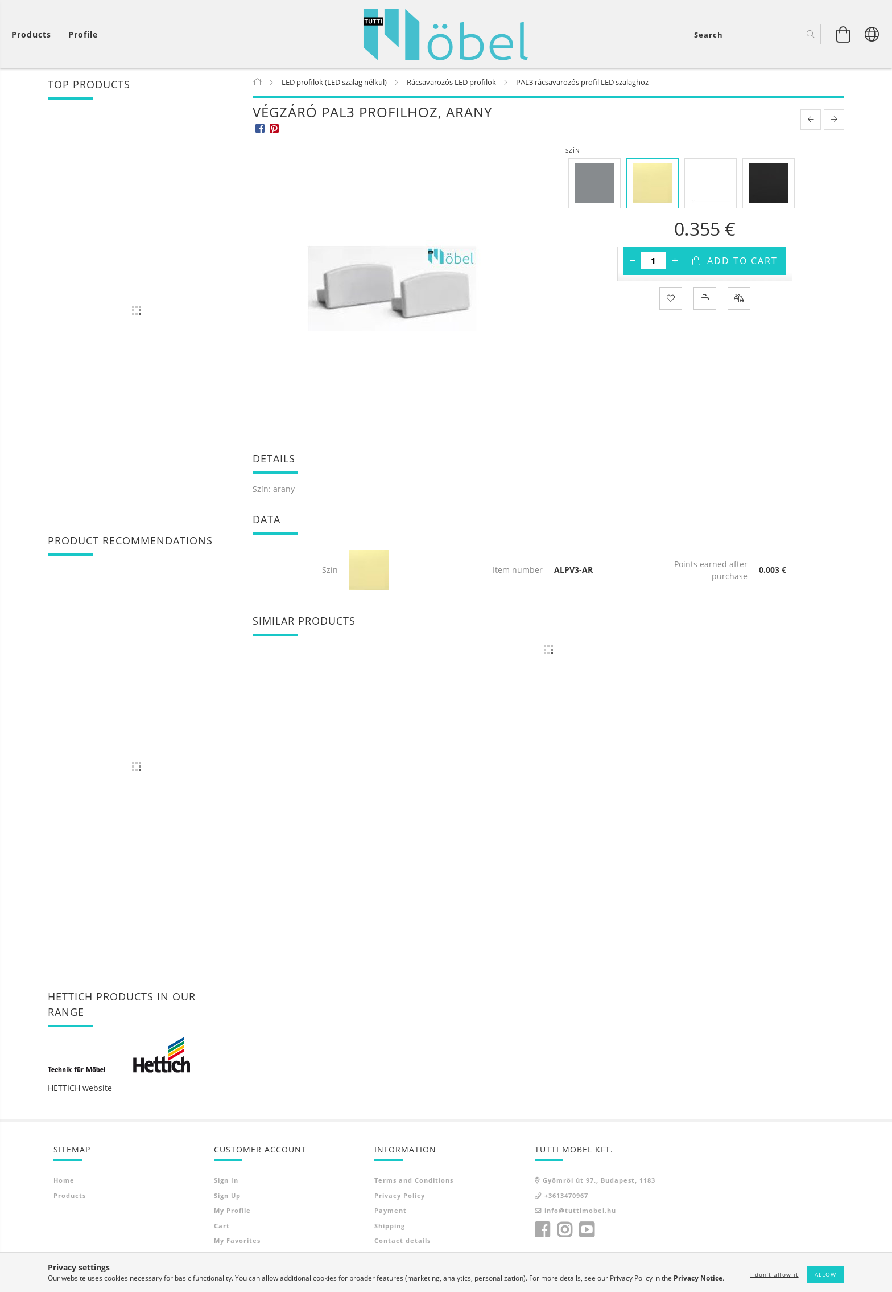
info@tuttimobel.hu (580, 1210)
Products (69, 1195)
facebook (542, 1229)
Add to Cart (742, 261)
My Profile (232, 1210)
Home (64, 1180)
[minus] (632, 260)
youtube (586, 1229)
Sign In (226, 1180)
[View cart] (34, 34)
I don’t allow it (774, 1274)
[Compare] (739, 298)
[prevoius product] (810, 119)
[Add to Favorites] (670, 298)
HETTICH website (80, 1087)
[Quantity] (653, 260)
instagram (564, 1229)
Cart (222, 1225)
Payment (390, 1210)
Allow (825, 1274)
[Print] (704, 298)
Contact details (402, 1240)
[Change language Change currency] (872, 34)
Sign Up (227, 1195)
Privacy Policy (399, 1195)
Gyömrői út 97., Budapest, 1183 (599, 1180)
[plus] (674, 260)
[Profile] (83, 34)
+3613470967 (566, 1195)
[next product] (834, 119)
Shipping (389, 1225)
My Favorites (237, 1240)
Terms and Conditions (413, 1180)
